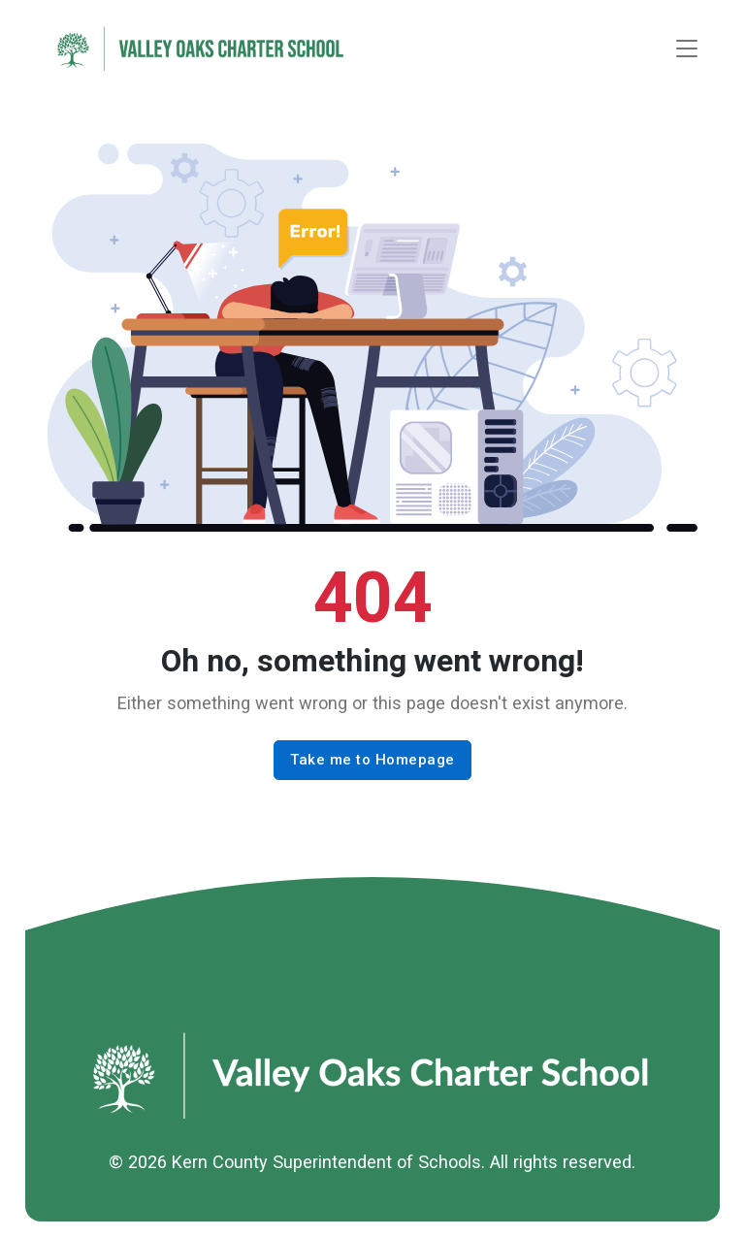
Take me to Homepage (372, 759)
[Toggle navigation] (686, 49)
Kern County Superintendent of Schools (326, 1162)
